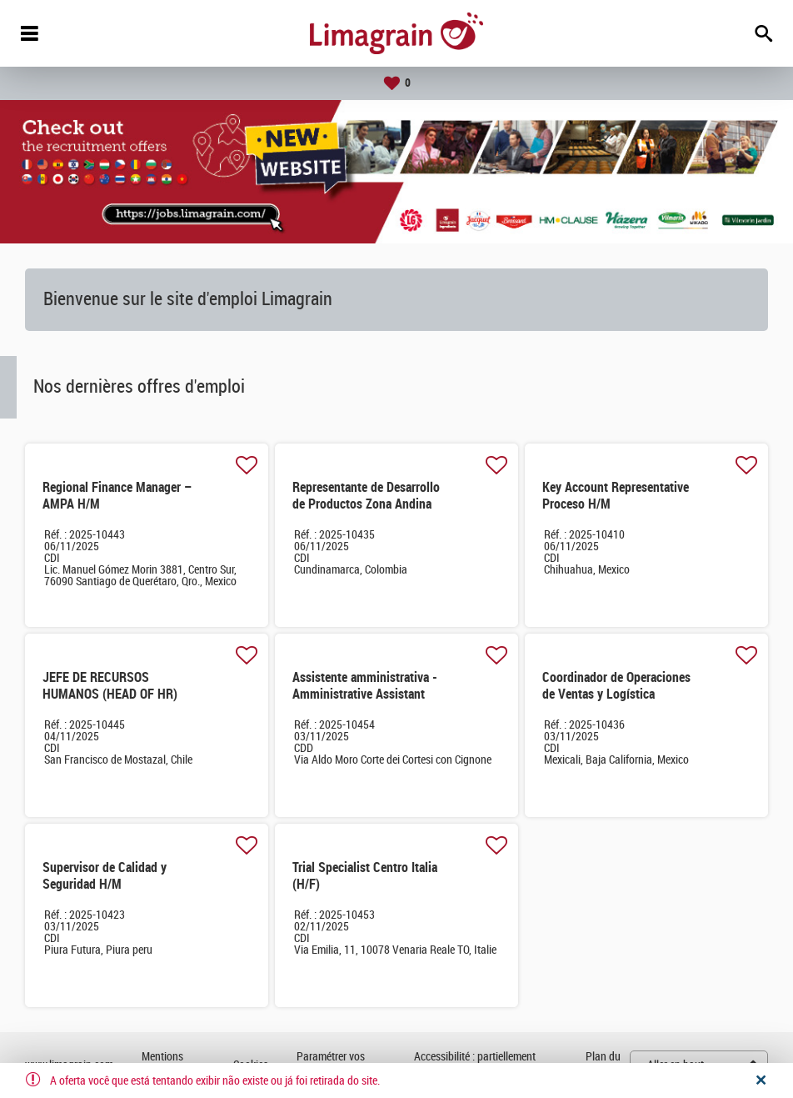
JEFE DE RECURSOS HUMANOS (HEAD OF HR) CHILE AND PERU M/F (109, 694)
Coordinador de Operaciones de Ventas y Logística (616, 685)
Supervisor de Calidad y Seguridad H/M (104, 876)
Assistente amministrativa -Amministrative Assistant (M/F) (364, 694)
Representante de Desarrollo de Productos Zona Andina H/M (366, 504)
